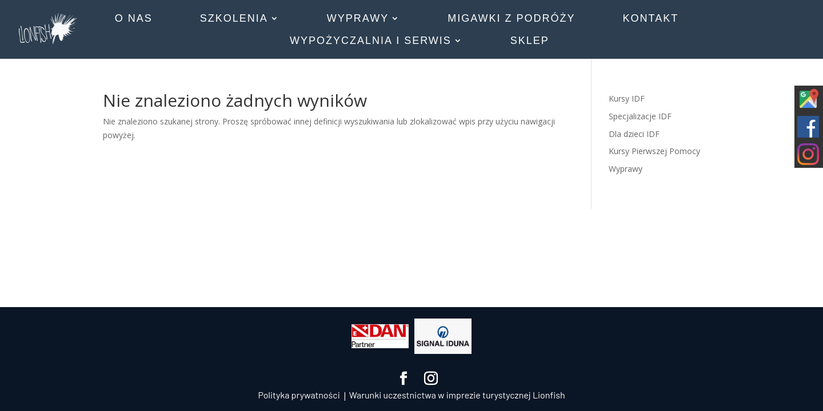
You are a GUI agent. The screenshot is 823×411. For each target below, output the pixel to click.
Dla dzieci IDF (634, 133)
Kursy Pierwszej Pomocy (654, 151)
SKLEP (529, 41)
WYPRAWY (358, 19)
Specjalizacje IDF (640, 116)
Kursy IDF (627, 98)
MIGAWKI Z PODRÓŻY (511, 19)
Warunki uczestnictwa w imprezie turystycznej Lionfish (457, 394)
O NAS (134, 19)
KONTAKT (651, 19)
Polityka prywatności (298, 394)
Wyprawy (625, 168)
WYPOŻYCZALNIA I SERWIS (371, 41)
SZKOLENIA (234, 19)
